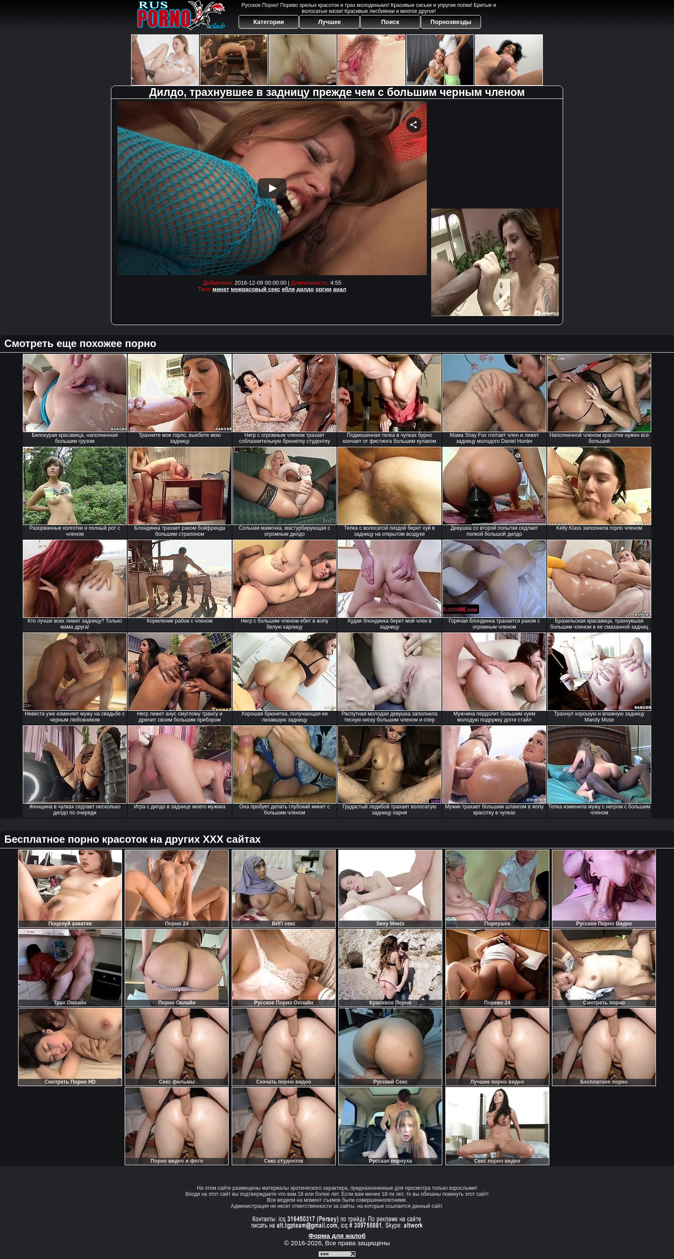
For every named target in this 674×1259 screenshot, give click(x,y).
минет (220, 289)
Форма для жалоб (336, 1235)
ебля (288, 289)
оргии (323, 289)
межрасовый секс (255, 289)
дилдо (305, 289)
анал (339, 289)
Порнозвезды (451, 21)
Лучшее (329, 21)
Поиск (390, 21)
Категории (269, 21)
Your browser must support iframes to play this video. (272, 188)
